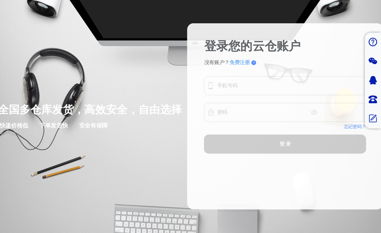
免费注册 (286, 60)
